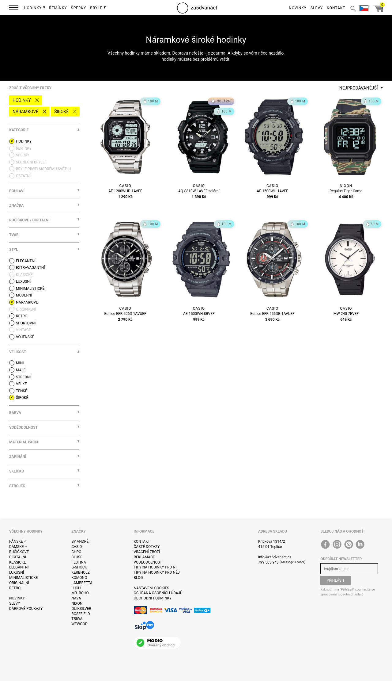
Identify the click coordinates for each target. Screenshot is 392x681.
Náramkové (25, 111)
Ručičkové (19, 552)
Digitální (17, 557)
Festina (78, 562)
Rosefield (80, 614)
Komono (79, 578)
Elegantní (18, 567)
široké (61, 111)
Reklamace (144, 557)
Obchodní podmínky (153, 598)
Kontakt (142, 541)
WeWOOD (79, 624)
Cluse (76, 557)
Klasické (17, 562)
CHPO (76, 552)
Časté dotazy (147, 547)
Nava (76, 598)
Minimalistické (23, 578)
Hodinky (22, 100)
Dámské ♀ (18, 547)
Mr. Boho (80, 593)
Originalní (19, 583)
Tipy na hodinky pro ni (155, 567)
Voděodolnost (148, 562)
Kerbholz (80, 572)
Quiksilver (81, 608)
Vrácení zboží (147, 552)
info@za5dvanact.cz (274, 557)
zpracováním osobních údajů (341, 594)
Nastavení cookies (151, 588)
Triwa (76, 619)
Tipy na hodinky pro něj (157, 572)
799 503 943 (268, 562)
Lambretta (81, 583)
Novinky (17, 598)
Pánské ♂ (18, 541)
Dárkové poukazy (26, 608)
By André (80, 541)
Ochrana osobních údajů (158, 593)
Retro (15, 588)
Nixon (76, 603)
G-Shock (79, 567)
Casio (76, 547)
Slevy (14, 603)
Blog (138, 578)
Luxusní (16, 572)
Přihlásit (336, 580)
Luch (76, 588)
